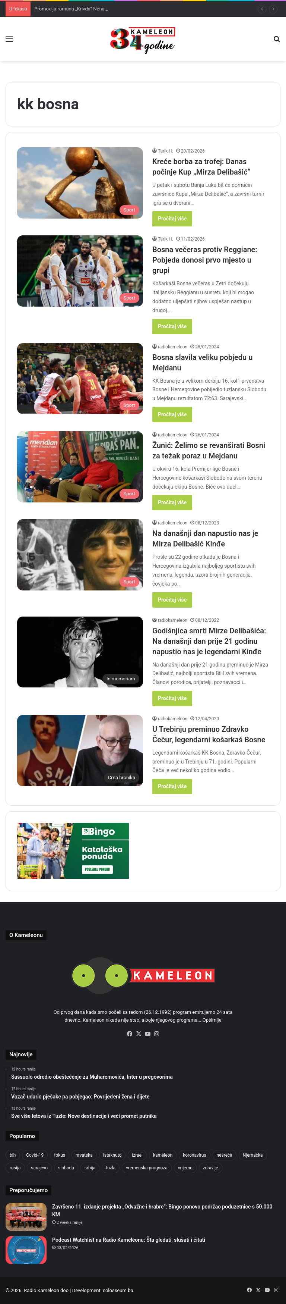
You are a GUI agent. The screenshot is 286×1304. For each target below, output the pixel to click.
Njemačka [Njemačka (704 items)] (253, 1155)
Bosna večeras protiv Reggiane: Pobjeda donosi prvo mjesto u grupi (204, 260)
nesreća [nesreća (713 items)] (224, 1155)
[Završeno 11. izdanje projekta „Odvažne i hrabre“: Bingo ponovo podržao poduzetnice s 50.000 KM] (26, 1217)
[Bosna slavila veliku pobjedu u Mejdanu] (80, 378)
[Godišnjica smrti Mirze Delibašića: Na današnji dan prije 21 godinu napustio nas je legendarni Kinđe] (80, 652)
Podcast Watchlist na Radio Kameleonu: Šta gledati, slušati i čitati (128, 1240)
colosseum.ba (118, 1290)
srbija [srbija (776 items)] (90, 1167)
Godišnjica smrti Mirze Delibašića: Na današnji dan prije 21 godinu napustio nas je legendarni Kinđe (209, 641)
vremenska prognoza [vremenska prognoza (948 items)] (147, 1167)
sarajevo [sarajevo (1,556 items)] (39, 1167)
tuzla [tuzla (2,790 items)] (110, 1167)
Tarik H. (165, 151)
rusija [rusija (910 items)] (15, 1167)
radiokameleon (172, 346)
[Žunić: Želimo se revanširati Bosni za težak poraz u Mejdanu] (80, 466)
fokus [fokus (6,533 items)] (59, 1155)
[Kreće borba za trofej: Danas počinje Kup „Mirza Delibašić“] (80, 183)
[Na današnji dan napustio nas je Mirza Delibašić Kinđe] (80, 554)
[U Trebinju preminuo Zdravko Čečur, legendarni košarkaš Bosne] (80, 750)
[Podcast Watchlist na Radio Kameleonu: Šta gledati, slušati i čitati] (26, 1250)
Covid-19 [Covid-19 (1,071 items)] (35, 1155)
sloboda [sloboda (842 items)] (66, 1167)
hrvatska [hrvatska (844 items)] (84, 1155)
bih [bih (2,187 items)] (13, 1155)
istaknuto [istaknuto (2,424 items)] (112, 1155)
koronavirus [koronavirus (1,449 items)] (194, 1155)
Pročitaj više (172, 219)
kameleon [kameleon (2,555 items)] (162, 1155)
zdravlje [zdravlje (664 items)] (210, 1167)
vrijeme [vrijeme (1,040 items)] (185, 1167)
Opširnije (212, 1020)
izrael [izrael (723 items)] (137, 1155)
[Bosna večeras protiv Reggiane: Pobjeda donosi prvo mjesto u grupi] (80, 271)
